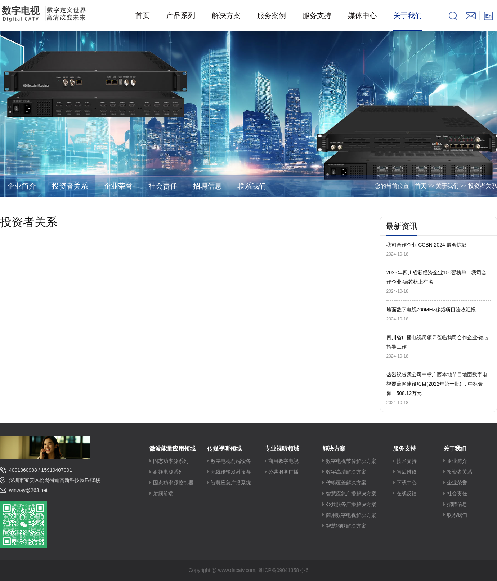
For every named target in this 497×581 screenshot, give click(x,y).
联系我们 (251, 186)
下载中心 (407, 482)
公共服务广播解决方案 (351, 504)
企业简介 (21, 186)
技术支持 (407, 461)
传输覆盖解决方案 (346, 482)
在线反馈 (407, 493)
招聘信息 (207, 186)
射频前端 (163, 493)
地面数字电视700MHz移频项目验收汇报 (431, 309)
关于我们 (447, 186)
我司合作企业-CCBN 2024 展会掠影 (426, 245)
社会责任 (162, 186)
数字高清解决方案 (346, 472)
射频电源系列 (168, 472)
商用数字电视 (283, 461)
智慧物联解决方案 (346, 526)
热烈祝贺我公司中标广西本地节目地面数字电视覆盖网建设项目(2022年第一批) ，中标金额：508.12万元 (436, 384)
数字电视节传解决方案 (351, 461)
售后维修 (407, 472)
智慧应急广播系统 (231, 482)
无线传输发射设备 (231, 472)
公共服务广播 (283, 472)
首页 (420, 186)
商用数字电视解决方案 (351, 515)
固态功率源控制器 (173, 482)
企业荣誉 (118, 186)
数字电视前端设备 (231, 461)
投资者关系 (70, 186)
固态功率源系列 (170, 461)
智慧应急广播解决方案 (351, 493)
